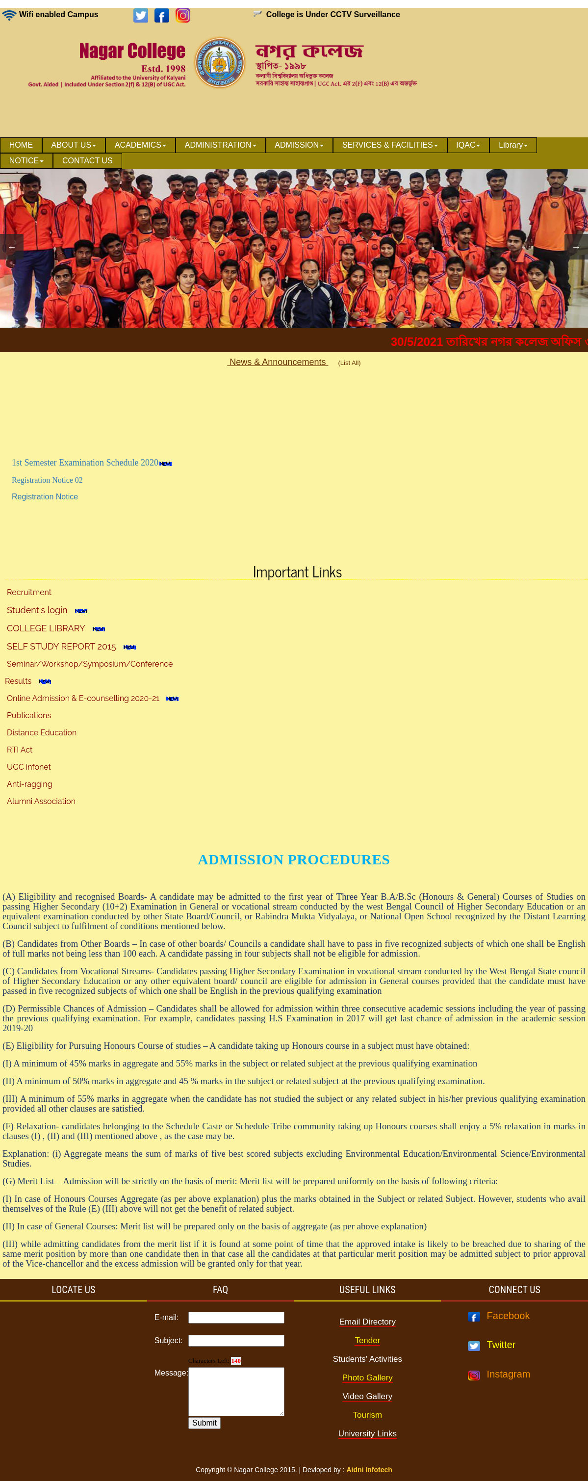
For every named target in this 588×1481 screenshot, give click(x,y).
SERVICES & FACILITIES (390, 145)
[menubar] (294, 153)
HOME (21, 145)
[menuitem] (21, 145)
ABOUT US (74, 145)
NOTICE (26, 160)
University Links (367, 1433)
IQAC (468, 145)
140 (236, 1360)
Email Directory (367, 1321)
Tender (367, 1340)
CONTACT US (87, 160)
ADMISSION (299, 145)
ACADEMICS (140, 145)
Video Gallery (367, 1396)
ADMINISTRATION (220, 145)
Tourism (368, 1415)
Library (513, 145)
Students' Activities (367, 1359)
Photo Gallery (367, 1377)
